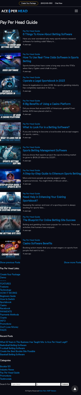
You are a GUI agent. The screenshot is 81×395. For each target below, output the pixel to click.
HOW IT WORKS (8, 293)
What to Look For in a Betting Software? (46, 127)
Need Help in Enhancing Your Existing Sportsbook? (44, 199)
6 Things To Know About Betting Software (47, 34)
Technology (5, 290)
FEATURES (5, 283)
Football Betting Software (12, 348)
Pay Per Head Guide (31, 31)
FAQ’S (3, 330)
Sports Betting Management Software (45, 150)
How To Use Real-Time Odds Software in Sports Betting (51, 59)
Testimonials (5, 379)
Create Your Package (28, 3)
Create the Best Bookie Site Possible (17, 351)
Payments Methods (9, 314)
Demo (3, 277)
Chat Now (58, 3)
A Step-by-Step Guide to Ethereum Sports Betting (52, 173)
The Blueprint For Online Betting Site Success (49, 220)
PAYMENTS (6, 311)
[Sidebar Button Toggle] (76, 11)
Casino (3, 305)
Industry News (7, 369)
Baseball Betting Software (12, 354)
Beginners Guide (8, 296)
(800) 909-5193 (46, 3)
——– (3, 280)
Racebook (5, 308)
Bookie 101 (5, 366)
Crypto (3, 317)
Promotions (5, 323)
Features (4, 286)
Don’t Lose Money (9, 327)
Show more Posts (72, 262)
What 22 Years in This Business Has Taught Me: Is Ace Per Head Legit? (33, 342)
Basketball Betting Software (13, 345)
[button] (76, 11)
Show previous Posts (10, 262)
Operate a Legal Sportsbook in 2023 (44, 81)
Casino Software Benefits (37, 243)
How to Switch (7, 299)
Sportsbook (5, 302)
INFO (3, 320)
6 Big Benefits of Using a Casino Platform (46, 104)
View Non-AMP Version (47, 391)
